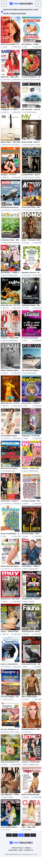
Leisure (4, 47)
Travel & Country (7, 699)
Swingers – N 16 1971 (9, 175)
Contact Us (28, 850)
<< (9, 835)
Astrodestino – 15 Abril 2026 (31, 44)
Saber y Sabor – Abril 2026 (10, 142)
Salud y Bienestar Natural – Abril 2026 (10, 566)
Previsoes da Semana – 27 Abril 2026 (31, 338)
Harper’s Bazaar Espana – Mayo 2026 (10, 370)
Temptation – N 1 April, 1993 (10, 109)
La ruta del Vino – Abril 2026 (31, 175)
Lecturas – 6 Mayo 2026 (9, 338)
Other (24, 47)
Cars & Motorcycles (29, 112)
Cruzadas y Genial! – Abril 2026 (31, 501)
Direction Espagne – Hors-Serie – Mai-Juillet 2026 (10, 697)
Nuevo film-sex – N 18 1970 (10, 403)
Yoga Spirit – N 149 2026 (31, 436)
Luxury (25, 536)
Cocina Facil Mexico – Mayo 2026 (31, 77)
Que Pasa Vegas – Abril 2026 (31, 533)
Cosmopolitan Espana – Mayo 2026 (10, 436)
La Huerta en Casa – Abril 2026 (10, 240)
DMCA (20, 850)
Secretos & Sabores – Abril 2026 (10, 729)
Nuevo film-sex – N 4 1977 (10, 305)
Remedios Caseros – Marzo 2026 (31, 272)
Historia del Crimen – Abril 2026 (31, 664)
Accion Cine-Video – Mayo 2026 (31, 207)
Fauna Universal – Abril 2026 (31, 631)
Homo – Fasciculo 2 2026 (31, 240)
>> (33, 835)
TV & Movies (27, 210)
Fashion (4, 373)
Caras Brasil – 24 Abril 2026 (10, 501)
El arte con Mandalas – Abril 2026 (10, 533)
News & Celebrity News (9, 275)
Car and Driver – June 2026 (31, 109)
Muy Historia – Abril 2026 (10, 599)
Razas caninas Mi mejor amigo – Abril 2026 (31, 794)
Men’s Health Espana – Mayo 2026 (31, 697)
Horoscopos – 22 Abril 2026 (31, 403)
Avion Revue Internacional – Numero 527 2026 (10, 207)
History (4, 601)
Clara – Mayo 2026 (29, 827)
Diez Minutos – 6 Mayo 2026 (10, 272)
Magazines (21, 3)
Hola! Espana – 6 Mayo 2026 (31, 566)
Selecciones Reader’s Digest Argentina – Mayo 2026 (10, 762)
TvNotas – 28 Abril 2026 (30, 468)
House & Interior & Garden (31, 145)
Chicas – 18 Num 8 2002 (9, 631)
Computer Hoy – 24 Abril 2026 (31, 599)
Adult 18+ (5, 112)
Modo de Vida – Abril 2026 (31, 142)
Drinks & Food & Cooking (31, 79)
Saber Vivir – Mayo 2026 (10, 77)
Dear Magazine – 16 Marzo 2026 (10, 794)
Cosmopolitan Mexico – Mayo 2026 (10, 827)
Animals (25, 634)
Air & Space (5, 210)
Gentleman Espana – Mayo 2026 (31, 305)
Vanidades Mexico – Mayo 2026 (31, 729)
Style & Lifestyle (28, 601)
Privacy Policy (18, 848)
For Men (25, 242)
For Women (5, 79)
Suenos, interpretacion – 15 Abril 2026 (10, 664)
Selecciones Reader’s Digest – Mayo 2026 (10, 44)
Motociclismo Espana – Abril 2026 (10, 468)
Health (25, 438)
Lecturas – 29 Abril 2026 (31, 762)
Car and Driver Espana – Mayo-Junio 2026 (31, 370)
